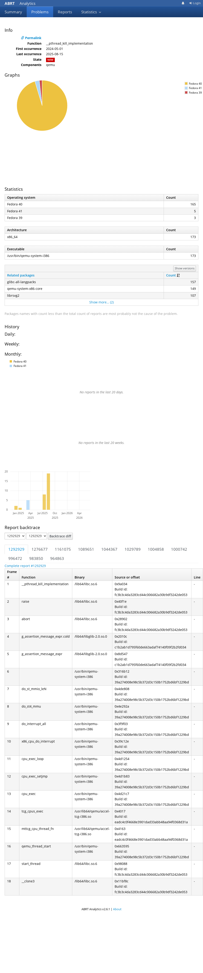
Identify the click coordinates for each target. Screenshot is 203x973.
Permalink (31, 38)
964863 (57, 558)
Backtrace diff (60, 536)
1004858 (156, 549)
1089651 (86, 549)
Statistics (91, 11)
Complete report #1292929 (25, 566)
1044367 (109, 549)
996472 (15, 558)
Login (195, 3)
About (117, 909)
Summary (13, 11)
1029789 (133, 549)
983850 (36, 558)
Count (171, 275)
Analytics (20, 3)
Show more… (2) (101, 302)
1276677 (40, 549)
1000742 (179, 549)
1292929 (16, 549)
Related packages (21, 275)
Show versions (184, 268)
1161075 (63, 549)
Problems (40, 11)
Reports (65, 11)
